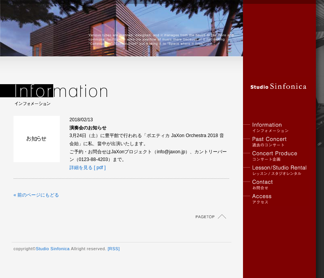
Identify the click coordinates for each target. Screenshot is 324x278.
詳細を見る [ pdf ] (87, 167)
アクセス (276, 199)
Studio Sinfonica (53, 248)
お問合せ (276, 185)
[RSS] (114, 248)
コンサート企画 (276, 156)
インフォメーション (276, 127)
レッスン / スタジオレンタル (276, 170)
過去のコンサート (276, 142)
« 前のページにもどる (36, 195)
